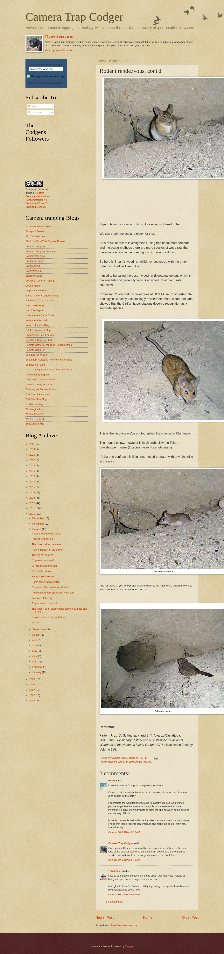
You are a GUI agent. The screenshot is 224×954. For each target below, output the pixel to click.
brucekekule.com (34, 423)
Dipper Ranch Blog (35, 290)
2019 (32, 465)
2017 (32, 476)
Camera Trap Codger (74, 16)
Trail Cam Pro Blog (35, 399)
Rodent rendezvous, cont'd (46, 533)
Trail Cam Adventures (37, 394)
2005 (32, 700)
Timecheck (114, 871)
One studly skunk (41, 571)
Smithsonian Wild (35, 364)
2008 (32, 684)
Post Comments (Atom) (124, 925)
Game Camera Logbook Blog (41, 295)
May (35, 650)
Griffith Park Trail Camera (39, 300)
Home (147, 917)
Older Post (190, 917)
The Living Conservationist (40, 379)
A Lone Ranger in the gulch (47, 549)
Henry (112, 780)
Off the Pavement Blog (38, 330)
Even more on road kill (44, 603)
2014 (32, 492)
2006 (32, 695)
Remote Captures (35, 349)
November (38, 523)
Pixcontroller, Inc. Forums (39, 335)
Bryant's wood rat (118, 761)
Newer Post (104, 917)
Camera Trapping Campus (40, 251)
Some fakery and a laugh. (46, 581)
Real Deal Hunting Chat (38, 340)
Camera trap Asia (35, 256)
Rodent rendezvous (42, 538)
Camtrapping (32, 265)
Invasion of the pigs (42, 598)
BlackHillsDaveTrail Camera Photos (45, 241)
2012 (32, 503)
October (37, 529)
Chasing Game (33, 275)
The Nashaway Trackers (38, 384)
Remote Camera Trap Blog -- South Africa (48, 344)
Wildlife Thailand (34, 419)
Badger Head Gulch (43, 576)
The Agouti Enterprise (37, 374)
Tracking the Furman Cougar (41, 389)
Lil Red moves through (44, 565)
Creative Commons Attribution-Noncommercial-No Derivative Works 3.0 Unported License (37, 199)
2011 (32, 508)
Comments (35, 112)
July (34, 640)
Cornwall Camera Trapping (40, 280)
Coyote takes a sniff (43, 560)
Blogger (129, 946)
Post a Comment (113, 901)
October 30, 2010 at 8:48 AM (124, 859)
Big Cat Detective (35, 236)
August (36, 634)
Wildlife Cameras (34, 414)
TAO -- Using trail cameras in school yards (48, 369)
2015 (32, 487)
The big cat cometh (42, 554)
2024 (32, 449)
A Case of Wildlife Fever (38, 226)
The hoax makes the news (46, 544)
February (37, 667)
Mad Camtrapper (34, 310)
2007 (32, 689)
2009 (32, 679)
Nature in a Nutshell (36, 320)
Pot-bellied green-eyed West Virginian (53, 592)
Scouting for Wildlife (36, 354)
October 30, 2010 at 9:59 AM (124, 894)
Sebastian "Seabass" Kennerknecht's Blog (48, 359)
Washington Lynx (35, 409)
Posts (32, 106)
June (35, 645)
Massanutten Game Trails (39, 315)
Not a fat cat (38, 622)
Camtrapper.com (34, 261)
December (38, 518)
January (37, 672)
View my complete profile (59, 50)
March (36, 661)
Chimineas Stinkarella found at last (51, 587)
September (38, 629)
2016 (32, 481)
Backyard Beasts (34, 231)
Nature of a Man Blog (37, 325)
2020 (32, 460)
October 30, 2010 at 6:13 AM (124, 832)
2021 (32, 454)
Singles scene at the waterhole (49, 617)
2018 (32, 470)
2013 (32, 497)
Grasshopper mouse (140, 761)
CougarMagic (32, 285)
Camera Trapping (35, 246)
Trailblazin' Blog (34, 404)
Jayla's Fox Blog (34, 305)
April (35, 656)
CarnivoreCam (33, 270)
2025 (32, 444)
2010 (32, 513)
